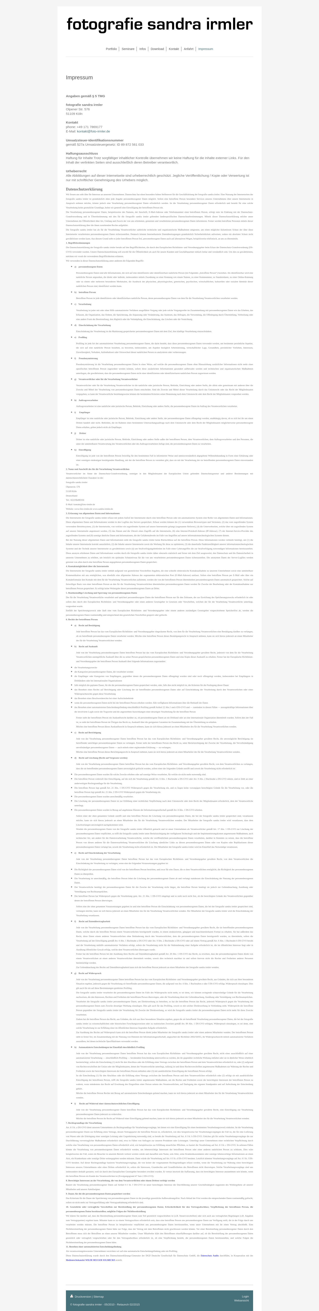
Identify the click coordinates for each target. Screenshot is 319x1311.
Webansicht (241, 1300)
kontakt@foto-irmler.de (93, 131)
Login (245, 1296)
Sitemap (98, 1296)
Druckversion (81, 1296)
